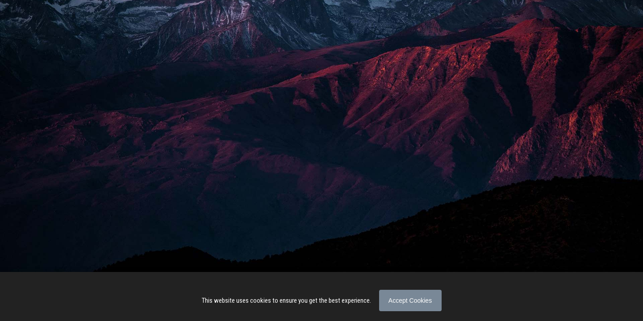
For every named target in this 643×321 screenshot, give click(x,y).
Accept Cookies (410, 300)
